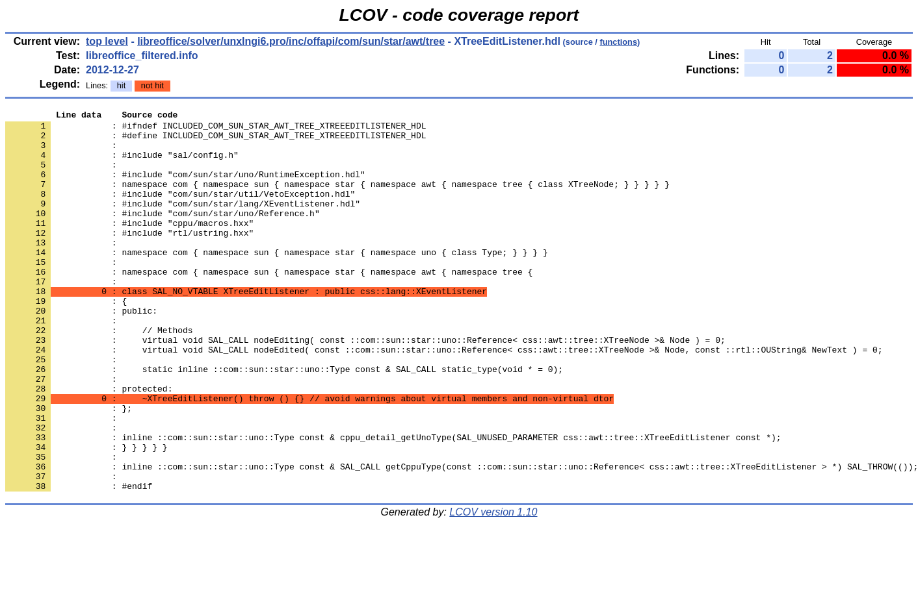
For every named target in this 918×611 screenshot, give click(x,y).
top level (107, 41)
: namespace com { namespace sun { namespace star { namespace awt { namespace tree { (268, 304)
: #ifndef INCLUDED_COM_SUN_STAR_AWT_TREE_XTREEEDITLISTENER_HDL (215, 129)
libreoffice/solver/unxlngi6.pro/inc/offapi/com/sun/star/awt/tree (291, 41)
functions (618, 42)
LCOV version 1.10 (493, 587)
